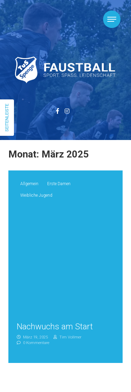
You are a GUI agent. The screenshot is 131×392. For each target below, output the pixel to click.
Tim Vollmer (67, 337)
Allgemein (29, 183)
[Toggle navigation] (112, 19)
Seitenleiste (6, 118)
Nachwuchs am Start (55, 326)
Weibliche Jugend (36, 195)
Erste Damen (59, 183)
